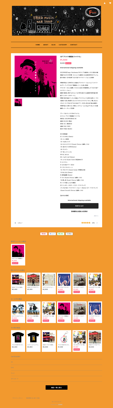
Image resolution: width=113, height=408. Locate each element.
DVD (12, 367)
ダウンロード (14, 379)
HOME (38, 45)
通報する (96, 216)
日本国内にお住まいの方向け (79, 211)
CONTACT (73, 45)
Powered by (56, 404)
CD (12, 362)
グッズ (13, 373)
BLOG (54, 45)
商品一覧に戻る (56, 387)
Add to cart (79, 206)
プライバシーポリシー (17, 398)
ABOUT (45, 45)
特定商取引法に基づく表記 (33, 398)
